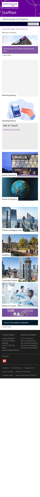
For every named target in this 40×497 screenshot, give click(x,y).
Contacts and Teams (11, 129)
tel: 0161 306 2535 (8, 345)
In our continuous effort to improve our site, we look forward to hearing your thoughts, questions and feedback (29, 343)
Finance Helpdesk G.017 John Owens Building (8, 340)
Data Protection (17, 368)
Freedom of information (23, 371)
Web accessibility (7, 371)
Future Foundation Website (16, 322)
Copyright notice (29, 368)
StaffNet (9, 12)
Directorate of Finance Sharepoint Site (19, 49)
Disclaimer (5, 368)
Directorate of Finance (15, 19)
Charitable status (7, 375)
